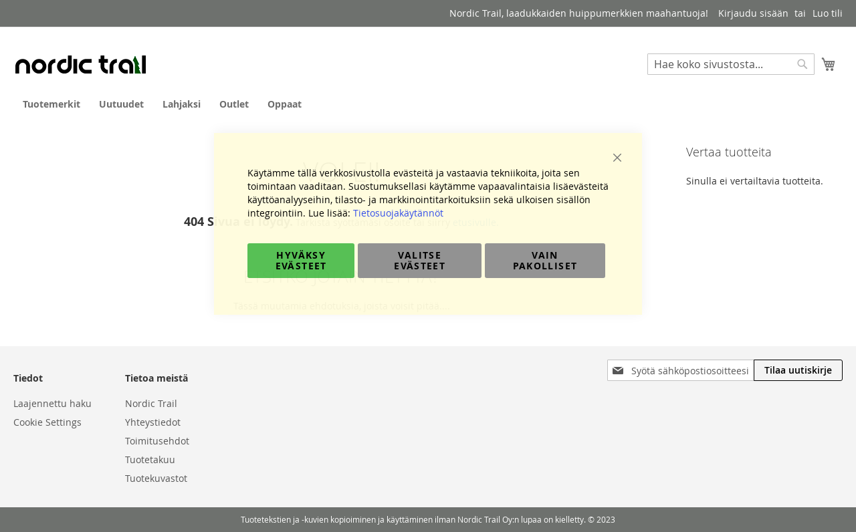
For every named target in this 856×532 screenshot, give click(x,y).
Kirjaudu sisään (753, 13)
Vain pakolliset (545, 260)
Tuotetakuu (150, 459)
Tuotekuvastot (156, 478)
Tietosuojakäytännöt (398, 213)
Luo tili (828, 13)
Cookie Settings (47, 422)
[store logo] (80, 64)
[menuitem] (51, 104)
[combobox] (731, 64)
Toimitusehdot (157, 440)
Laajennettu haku (52, 403)
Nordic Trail (151, 403)
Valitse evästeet (419, 260)
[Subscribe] (798, 370)
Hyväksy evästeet (301, 260)
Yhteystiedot (153, 422)
